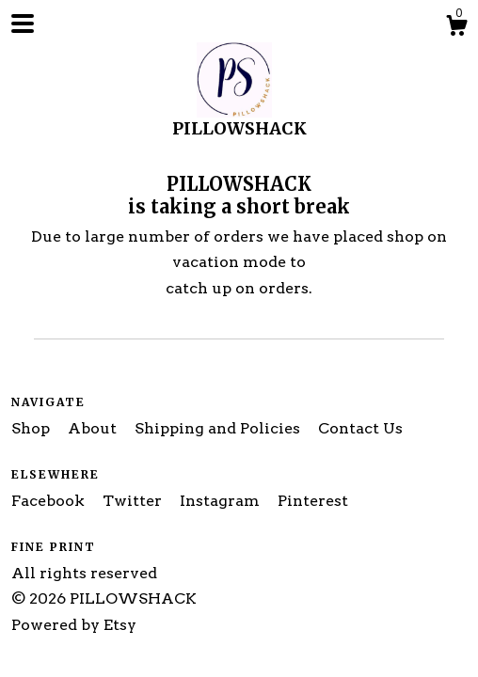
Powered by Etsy (73, 625)
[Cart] (456, 28)
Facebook (49, 501)
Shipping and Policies (219, 428)
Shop (32, 428)
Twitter (134, 501)
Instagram (221, 501)
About (94, 428)
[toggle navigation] (22, 23)
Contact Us (360, 428)
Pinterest (313, 501)
